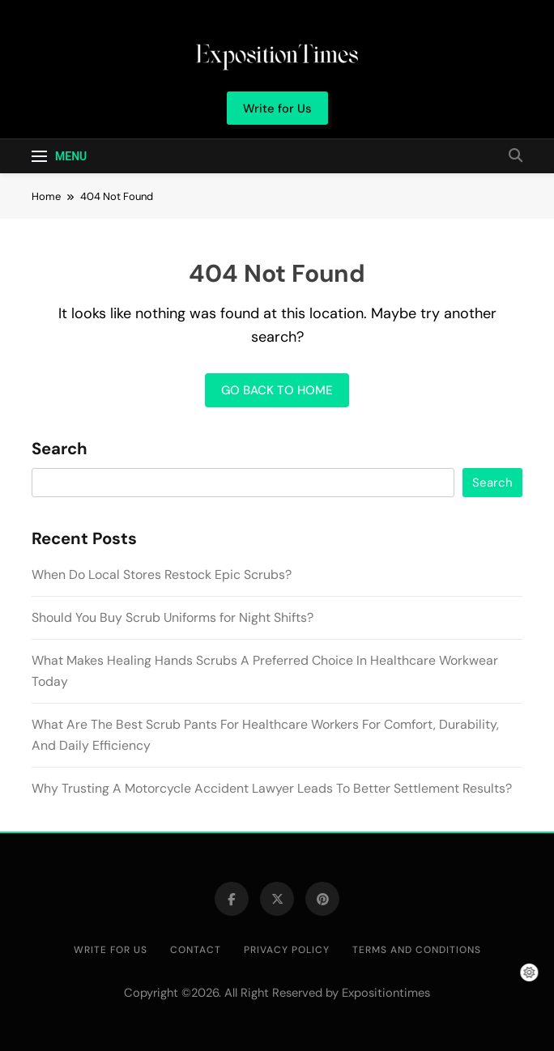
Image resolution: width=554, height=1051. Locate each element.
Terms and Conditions (416, 949)
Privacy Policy (287, 949)
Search (59, 449)
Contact (195, 949)
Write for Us (110, 949)
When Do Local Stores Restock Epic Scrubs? (162, 574)
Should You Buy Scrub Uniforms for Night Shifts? (172, 617)
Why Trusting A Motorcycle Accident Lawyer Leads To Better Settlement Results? (272, 788)
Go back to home (277, 390)
